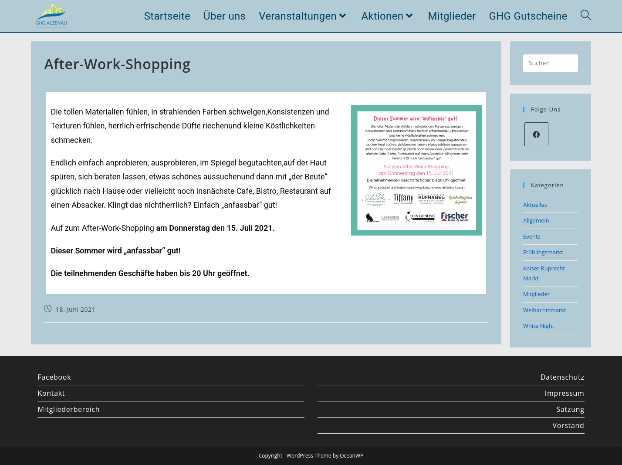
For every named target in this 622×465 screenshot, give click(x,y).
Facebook (54, 377)
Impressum (565, 393)
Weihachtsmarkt (544, 310)
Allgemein (536, 220)
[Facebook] (536, 134)
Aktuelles (535, 205)
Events (532, 236)
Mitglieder (536, 294)
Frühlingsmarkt (543, 252)
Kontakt (51, 393)
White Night (538, 326)
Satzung (571, 409)
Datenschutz (563, 377)
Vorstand (568, 425)
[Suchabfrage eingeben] (550, 63)
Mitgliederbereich (68, 409)
